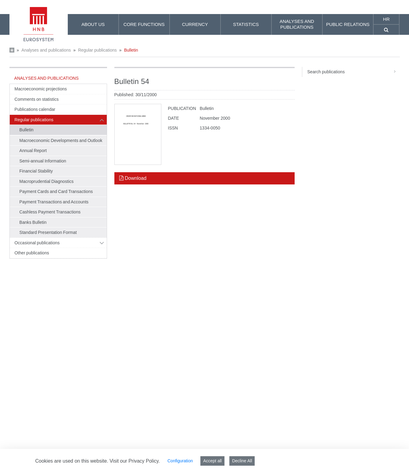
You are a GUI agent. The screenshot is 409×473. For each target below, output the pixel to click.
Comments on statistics (37, 99)
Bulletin (131, 50)
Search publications (353, 71)
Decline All (242, 460)
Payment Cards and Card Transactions (56, 191)
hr (386, 19)
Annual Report (33, 150)
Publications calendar (35, 109)
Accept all (212, 460)
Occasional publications (37, 242)
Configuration (180, 460)
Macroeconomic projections (41, 88)
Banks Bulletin (33, 222)
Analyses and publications (46, 50)
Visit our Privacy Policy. (134, 461)
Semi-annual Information (43, 160)
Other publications (32, 252)
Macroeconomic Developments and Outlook (61, 140)
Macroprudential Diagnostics (47, 181)
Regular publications (97, 50)
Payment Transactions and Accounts (54, 201)
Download (133, 178)
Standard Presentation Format (48, 232)
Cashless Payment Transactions (50, 211)
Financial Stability (36, 171)
